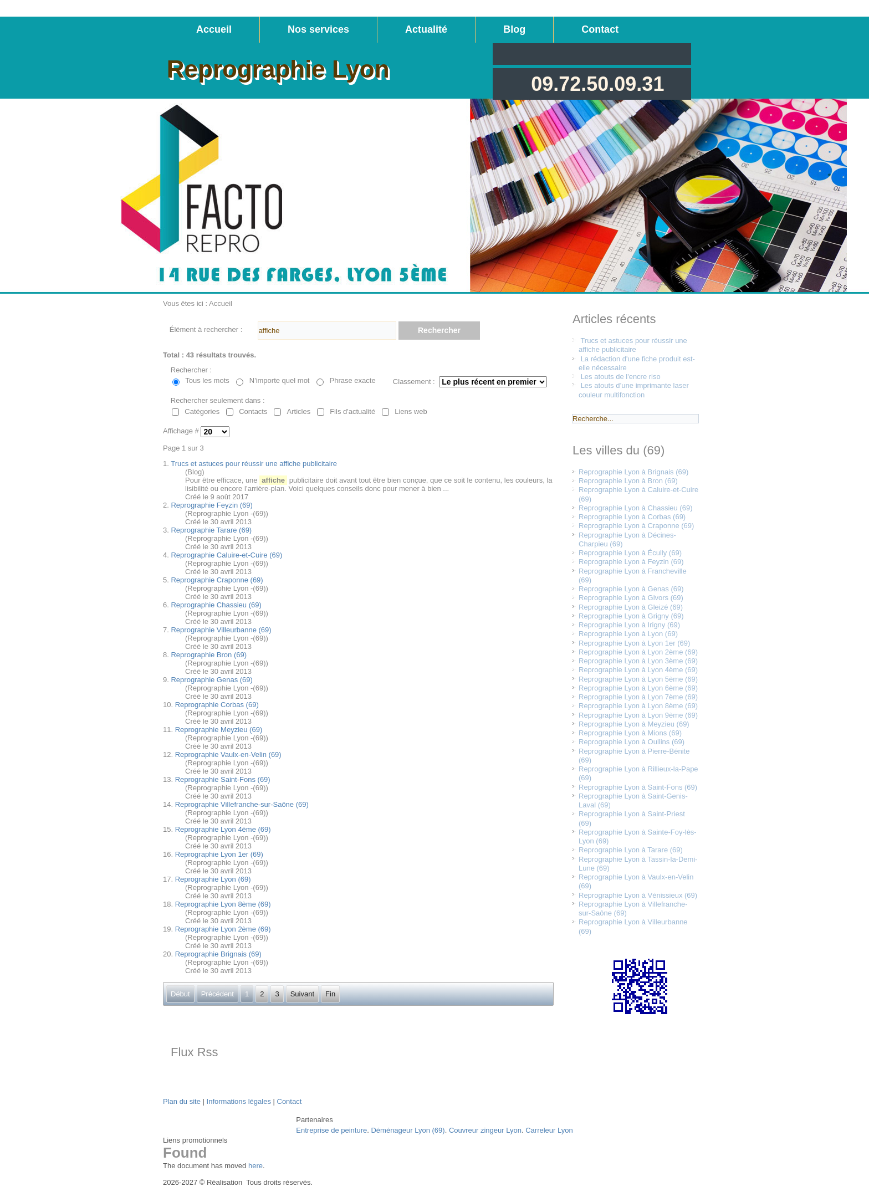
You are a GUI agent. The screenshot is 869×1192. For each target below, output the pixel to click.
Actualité (426, 29)
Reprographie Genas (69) (211, 680)
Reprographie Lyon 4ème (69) (223, 829)
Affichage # (182, 431)
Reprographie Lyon (278, 69)
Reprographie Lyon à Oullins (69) (631, 742)
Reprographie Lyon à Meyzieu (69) (634, 724)
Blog (514, 29)
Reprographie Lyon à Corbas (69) (632, 517)
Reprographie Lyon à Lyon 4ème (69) (638, 670)
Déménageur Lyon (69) (407, 1130)
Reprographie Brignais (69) (218, 954)
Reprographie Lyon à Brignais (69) (633, 472)
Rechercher (439, 330)
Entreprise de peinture (331, 1130)
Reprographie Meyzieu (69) (219, 729)
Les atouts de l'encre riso (621, 376)
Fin (330, 994)
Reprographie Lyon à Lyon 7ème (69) (638, 697)
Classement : (414, 381)
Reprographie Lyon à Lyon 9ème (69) (638, 715)
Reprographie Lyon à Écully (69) (630, 553)
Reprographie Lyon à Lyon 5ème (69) (638, 679)
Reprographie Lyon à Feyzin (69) (631, 561)
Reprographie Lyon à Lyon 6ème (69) (638, 688)
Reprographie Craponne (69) (217, 580)
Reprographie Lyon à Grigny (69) (631, 616)
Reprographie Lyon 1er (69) (219, 854)
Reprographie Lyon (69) (213, 879)
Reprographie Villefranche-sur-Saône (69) (242, 804)
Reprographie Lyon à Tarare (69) (631, 850)
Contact (599, 29)
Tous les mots (207, 380)
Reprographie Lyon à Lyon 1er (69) (634, 643)
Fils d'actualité (352, 411)
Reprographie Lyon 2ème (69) (223, 929)
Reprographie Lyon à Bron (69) (628, 481)
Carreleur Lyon (549, 1130)
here (255, 1166)
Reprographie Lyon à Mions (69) (630, 733)
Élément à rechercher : (206, 329)
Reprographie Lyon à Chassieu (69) (635, 508)
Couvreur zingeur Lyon (485, 1130)
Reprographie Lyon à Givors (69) (631, 598)
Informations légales (239, 1101)
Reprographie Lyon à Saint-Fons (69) (638, 787)
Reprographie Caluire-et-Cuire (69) (226, 555)
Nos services (318, 29)
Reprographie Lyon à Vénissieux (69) (638, 895)
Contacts (253, 411)
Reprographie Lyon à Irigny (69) (629, 625)
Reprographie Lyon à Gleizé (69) (631, 607)
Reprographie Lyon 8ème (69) (223, 904)
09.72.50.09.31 (597, 84)
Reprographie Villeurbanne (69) (221, 630)
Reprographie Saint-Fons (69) (222, 779)
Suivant (302, 994)
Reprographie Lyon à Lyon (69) (628, 634)
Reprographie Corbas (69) (217, 704)
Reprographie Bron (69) (209, 655)
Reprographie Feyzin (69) (211, 505)
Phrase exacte (353, 380)
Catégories (202, 411)
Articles (299, 411)
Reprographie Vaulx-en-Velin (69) (228, 754)
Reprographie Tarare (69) (211, 530)
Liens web (411, 411)
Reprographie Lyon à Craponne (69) (636, 525)
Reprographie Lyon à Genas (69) (631, 589)
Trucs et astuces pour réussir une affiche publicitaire (254, 463)
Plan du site (182, 1101)
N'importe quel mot (279, 380)
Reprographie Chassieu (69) (216, 605)
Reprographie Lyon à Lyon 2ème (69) (638, 652)
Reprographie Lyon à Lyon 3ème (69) (638, 661)
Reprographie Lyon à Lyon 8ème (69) (638, 706)
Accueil (214, 29)
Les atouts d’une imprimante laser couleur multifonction (634, 389)
